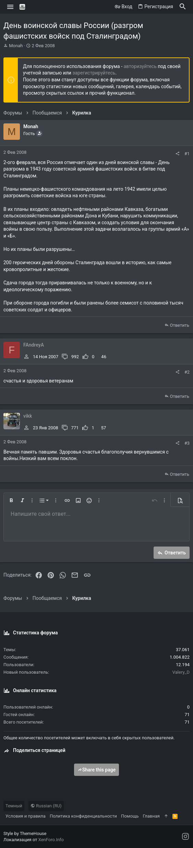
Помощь (130, 816)
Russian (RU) (46, 805)
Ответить (179, 325)
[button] (10, 7)
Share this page (96, 769)
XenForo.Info (51, 839)
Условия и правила (25, 816)
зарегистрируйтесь (93, 73)
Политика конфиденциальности (83, 816)
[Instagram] (185, 836)
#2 (187, 372)
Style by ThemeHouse (24, 833)
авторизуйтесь (140, 66)
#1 (187, 153)
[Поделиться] (177, 153)
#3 (187, 443)
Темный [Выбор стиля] (13, 805)
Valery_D (181, 672)
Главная (151, 816)
